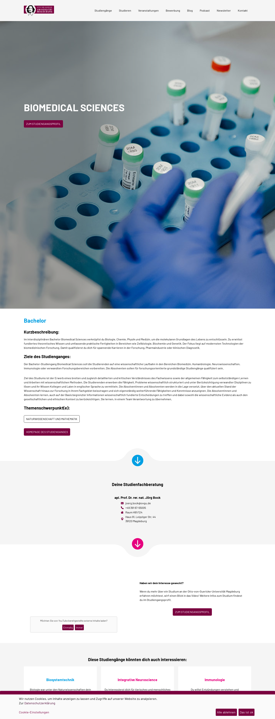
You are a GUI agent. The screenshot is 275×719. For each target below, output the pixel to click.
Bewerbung (173, 10)
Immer (79, 627)
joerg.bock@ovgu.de (138, 503)
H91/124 (137, 512)
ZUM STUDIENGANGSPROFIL (192, 612)
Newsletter (224, 10)
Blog (190, 10)
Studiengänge (103, 10)
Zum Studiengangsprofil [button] (43, 123)
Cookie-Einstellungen (34, 712)
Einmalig (68, 627)
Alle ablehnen (226, 712)
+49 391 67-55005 (135, 507)
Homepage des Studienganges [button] (47, 432)
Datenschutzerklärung (39, 703)
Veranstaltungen (148, 10)
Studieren (125, 10)
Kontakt (243, 10)
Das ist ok (246, 712)
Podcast (205, 10)
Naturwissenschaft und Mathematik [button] (51, 419)
